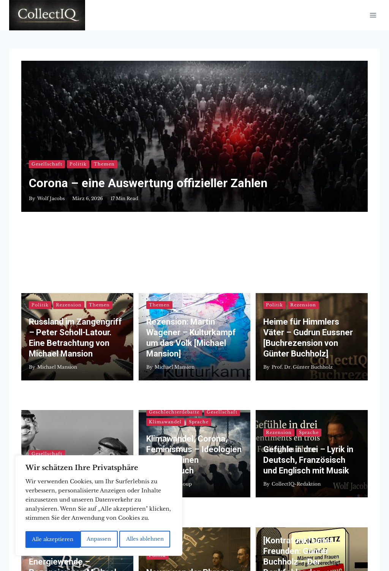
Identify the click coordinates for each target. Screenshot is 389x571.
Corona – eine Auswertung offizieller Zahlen (149, 171)
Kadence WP (269, 547)
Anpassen (43, 539)
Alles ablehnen (89, 539)
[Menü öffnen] (373, 15)
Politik (78, 152)
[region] (98, 507)
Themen (104, 152)
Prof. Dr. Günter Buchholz (302, 275)
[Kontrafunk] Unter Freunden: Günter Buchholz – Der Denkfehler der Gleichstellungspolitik (304, 419)
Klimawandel (165, 302)
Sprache (199, 302)
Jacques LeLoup (173, 364)
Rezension (69, 213)
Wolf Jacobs (51, 186)
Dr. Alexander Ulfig (59, 364)
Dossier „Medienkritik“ (71, 351)
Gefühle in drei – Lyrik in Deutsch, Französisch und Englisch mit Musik (308, 340)
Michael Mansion (57, 275)
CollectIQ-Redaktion (296, 364)
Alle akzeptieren (145, 539)
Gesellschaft (47, 152)
